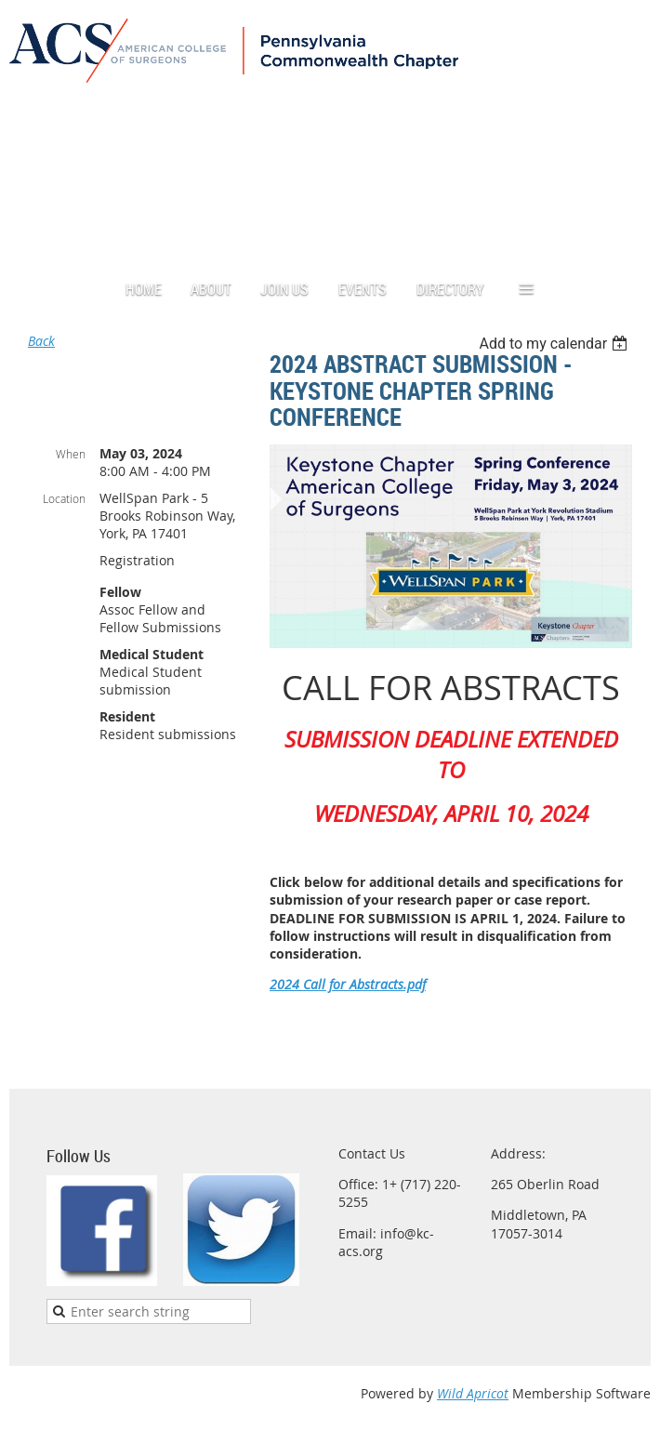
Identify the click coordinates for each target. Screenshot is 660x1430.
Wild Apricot (472, 1393)
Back (41, 341)
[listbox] (555, 343)
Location (64, 498)
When (71, 453)
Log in (590, 97)
